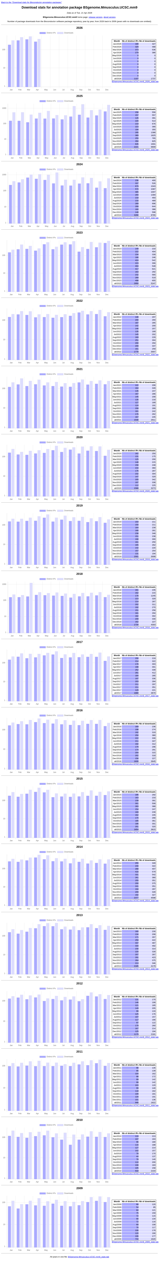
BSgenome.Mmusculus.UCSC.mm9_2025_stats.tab (135, 150)
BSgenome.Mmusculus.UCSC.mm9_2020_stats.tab (135, 491)
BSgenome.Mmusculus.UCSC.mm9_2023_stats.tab (135, 286)
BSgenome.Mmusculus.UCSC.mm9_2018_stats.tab (135, 627)
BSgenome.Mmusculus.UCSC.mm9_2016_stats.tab (135, 764)
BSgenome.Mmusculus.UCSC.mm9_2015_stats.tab (135, 832)
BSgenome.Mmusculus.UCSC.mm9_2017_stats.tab (135, 696)
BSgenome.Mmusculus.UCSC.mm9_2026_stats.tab (135, 81)
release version (95, 17)
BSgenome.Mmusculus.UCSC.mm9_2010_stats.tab (135, 1174)
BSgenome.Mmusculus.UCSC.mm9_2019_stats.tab (135, 559)
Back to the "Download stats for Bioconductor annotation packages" (31, 2)
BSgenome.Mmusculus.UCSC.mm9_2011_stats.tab (135, 1105)
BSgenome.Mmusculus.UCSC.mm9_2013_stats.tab (135, 969)
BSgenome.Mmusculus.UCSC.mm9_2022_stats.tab (135, 354)
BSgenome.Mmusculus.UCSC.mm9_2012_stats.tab (135, 1037)
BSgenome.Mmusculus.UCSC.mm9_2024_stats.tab (135, 218)
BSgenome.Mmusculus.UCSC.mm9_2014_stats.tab (135, 900)
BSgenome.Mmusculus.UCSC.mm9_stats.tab (88, 1257)
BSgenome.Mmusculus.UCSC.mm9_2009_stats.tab (135, 1242)
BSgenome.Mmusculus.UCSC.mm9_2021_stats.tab (135, 423)
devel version (110, 17)
